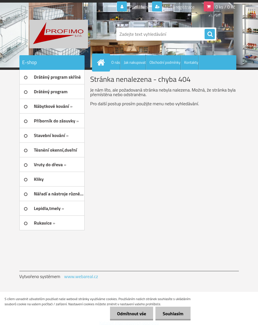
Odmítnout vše (131, 313)
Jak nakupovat (135, 62)
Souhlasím (173, 313)
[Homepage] (102, 62)
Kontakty (191, 62)
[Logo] (58, 34)
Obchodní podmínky (164, 62)
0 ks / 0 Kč (225, 6)
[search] (210, 34)
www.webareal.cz (81, 276)
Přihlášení (139, 6)
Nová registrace (179, 6)
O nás (115, 62)
